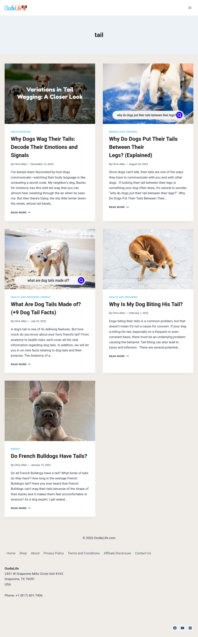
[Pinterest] (190, 628)
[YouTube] (182, 628)
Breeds (113, 131)
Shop (23, 553)
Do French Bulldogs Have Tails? (49, 456)
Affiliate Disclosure (117, 553)
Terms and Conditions (84, 553)
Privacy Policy (54, 553)
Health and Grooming (25, 297)
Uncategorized (21, 131)
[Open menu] (189, 8)
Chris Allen (20, 164)
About (35, 553)
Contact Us (143, 553)
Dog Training (128, 131)
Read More (21, 212)
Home (11, 553)
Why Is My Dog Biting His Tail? (146, 304)
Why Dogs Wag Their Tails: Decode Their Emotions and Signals (44, 147)
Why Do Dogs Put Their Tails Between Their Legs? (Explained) (143, 147)
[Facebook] (175, 628)
